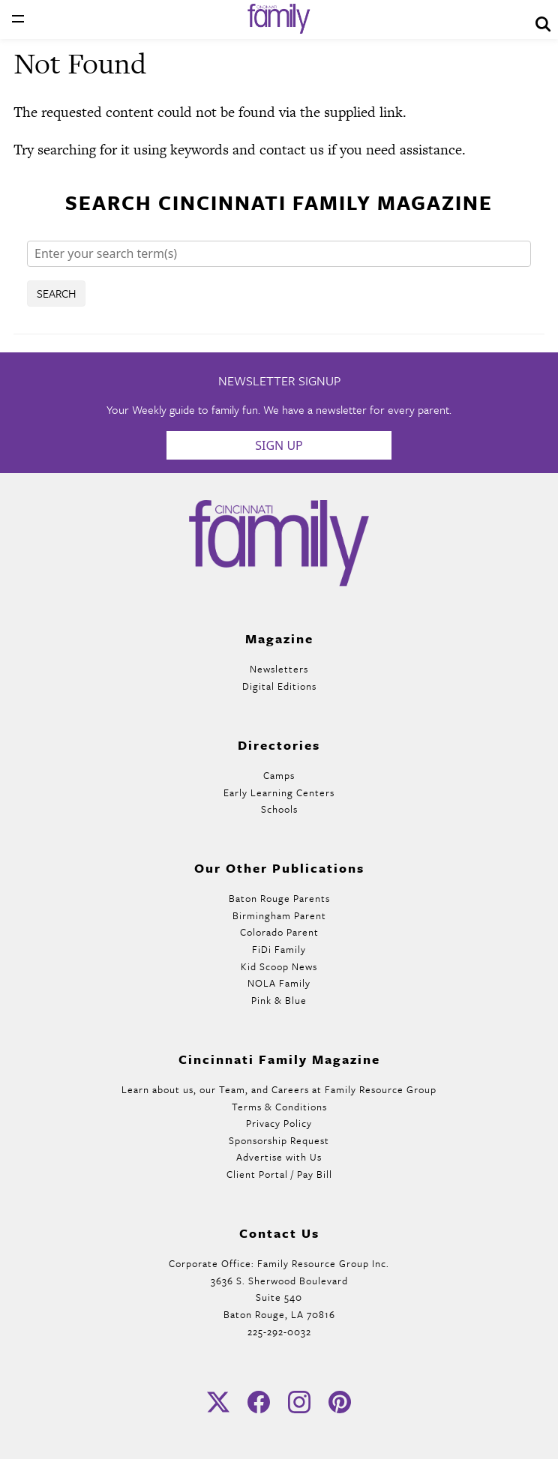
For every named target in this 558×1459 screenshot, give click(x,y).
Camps (279, 775)
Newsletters (279, 668)
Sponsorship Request (279, 1140)
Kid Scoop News (279, 966)
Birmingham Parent (279, 915)
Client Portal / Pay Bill (279, 1174)
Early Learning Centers (279, 792)
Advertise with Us (279, 1156)
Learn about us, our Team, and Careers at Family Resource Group (279, 1089)
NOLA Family (279, 982)
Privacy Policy (279, 1123)
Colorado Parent (279, 931)
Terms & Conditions (279, 1106)
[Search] (279, 254)
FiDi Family (279, 949)
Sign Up (279, 445)
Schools (279, 808)
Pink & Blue (279, 1000)
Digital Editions (279, 686)
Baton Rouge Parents (279, 898)
